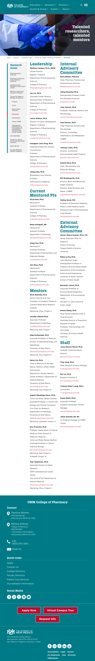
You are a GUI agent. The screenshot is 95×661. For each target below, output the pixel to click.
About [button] (66, 9)
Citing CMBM (16, 121)
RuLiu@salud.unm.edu (69, 381)
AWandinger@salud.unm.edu (42, 418)
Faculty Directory (16, 575)
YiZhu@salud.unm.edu (39, 185)
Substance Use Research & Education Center (17, 86)
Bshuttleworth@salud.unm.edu (72, 195)
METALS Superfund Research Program (17, 92)
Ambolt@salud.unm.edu (40, 219)
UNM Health (53, 658)
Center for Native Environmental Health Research (17, 141)
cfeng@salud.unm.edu (39, 166)
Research (16, 57)
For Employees (54, 655)
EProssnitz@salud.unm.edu (41, 450)
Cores (14, 105)
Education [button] (36, 5)
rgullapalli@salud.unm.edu (40, 238)
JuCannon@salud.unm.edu (71, 117)
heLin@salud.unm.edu (39, 387)
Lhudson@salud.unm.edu (40, 138)
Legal (63, 652)
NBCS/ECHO (14, 146)
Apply (10, 563)
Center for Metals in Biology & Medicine (48, 57)
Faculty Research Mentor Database (16, 150)
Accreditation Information (20, 584)
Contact (70, 652)
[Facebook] (9, 597)
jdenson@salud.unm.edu (70, 357)
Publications (16, 118)
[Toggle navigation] (86, 5)
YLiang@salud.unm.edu (70, 393)
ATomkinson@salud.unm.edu (41, 485)
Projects (14, 101)
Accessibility (53, 652)
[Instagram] (14, 597)
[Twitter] (19, 597)
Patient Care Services (18, 579)
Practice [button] (64, 5)
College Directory (16, 571)
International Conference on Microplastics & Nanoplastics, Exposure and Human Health (17, 129)
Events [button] (55, 9)
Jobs (64, 655)
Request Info (47, 618)
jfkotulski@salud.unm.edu (70, 427)
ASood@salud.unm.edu (69, 216)
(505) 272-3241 (20, 543)
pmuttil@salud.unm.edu (70, 411)
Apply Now (29, 610)
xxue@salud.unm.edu (38, 260)
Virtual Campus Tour (60, 610)
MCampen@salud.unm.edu (41, 88)
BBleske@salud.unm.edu (70, 87)
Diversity (72, 655)
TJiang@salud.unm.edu (69, 369)
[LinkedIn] (24, 597)
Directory (67, 57)
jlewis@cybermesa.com (69, 157)
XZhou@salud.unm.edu (39, 285)
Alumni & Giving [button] (39, 9)
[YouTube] (29, 597)
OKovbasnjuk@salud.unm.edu (42, 352)
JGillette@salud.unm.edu (40, 326)
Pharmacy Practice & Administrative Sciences (17, 80)
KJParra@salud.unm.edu (70, 173)
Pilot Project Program (16, 109)
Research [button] (50, 5)
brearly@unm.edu (67, 102)
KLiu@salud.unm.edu (38, 113)
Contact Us (13, 567)
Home (9, 57)
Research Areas (27, 57)
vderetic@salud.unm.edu (70, 142)
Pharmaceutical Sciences (15, 74)
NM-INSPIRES (15, 136)
